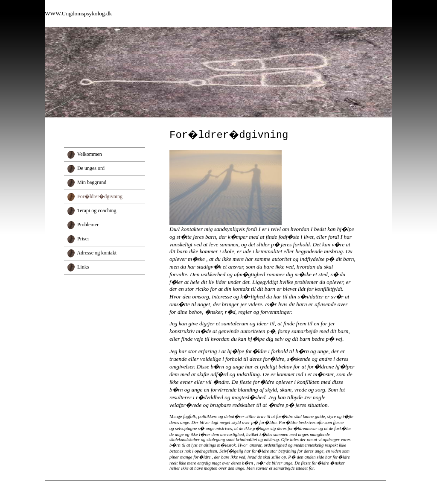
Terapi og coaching (97, 210)
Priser (83, 239)
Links (83, 267)
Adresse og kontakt (97, 253)
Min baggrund (91, 182)
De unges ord (91, 168)
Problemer (88, 225)
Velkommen (89, 154)
